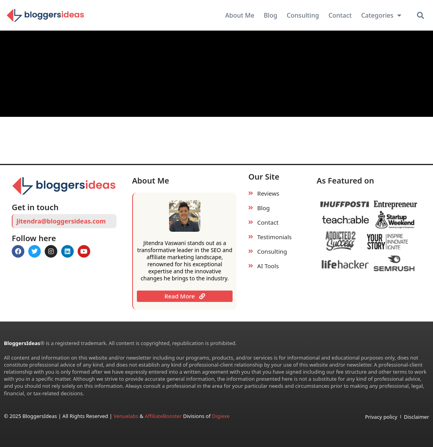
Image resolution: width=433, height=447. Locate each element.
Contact (339, 15)
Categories (381, 15)
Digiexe (220, 416)
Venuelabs (126, 416)
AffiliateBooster (163, 416)
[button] (420, 15)
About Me (239, 15)
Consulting (303, 15)
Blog (270, 15)
